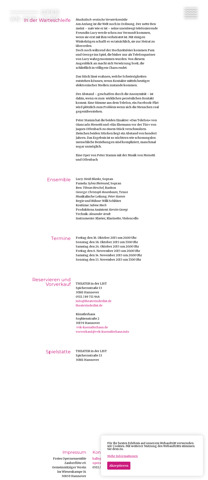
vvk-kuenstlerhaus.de (92, 327)
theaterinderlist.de (89, 305)
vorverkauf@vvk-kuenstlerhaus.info (102, 332)
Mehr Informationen (122, 456)
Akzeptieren (118, 466)
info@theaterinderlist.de (93, 301)
